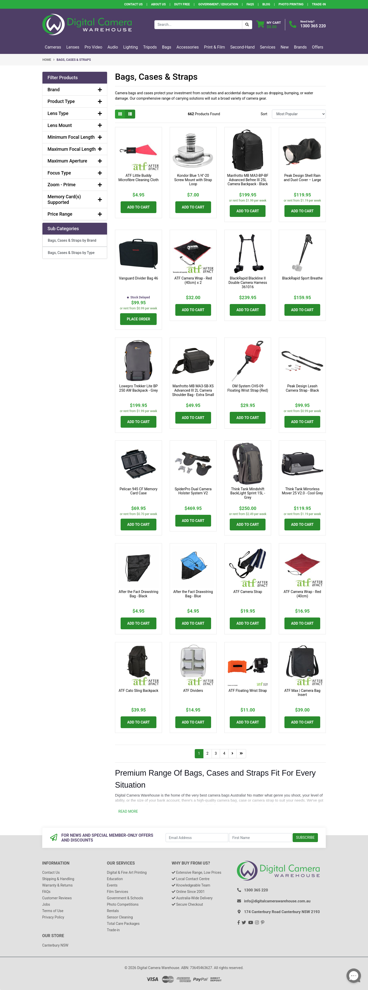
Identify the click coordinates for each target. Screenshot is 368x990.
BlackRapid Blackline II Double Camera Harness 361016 (247, 282)
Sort (264, 114)
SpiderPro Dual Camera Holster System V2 (193, 491)
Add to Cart (138, 207)
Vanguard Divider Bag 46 (138, 278)
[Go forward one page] (232, 753)
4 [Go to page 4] (224, 753)
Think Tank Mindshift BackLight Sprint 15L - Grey (247, 493)
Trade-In (319, 4)
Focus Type (75, 173)
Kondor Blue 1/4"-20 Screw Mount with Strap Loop (193, 179)
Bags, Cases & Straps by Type (71, 253)
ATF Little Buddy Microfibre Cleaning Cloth (138, 177)
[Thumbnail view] (120, 114)
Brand (75, 89)
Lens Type (75, 113)
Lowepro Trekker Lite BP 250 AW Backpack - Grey (138, 388)
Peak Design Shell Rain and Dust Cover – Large (302, 177)
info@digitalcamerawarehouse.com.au (277, 901)
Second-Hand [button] (242, 47)
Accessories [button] (188, 47)
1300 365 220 (313, 26)
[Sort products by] (299, 114)
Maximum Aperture (75, 161)
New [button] (285, 47)
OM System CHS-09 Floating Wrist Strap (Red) (247, 388)
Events (112, 885)
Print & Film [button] (214, 47)
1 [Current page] (199, 753)
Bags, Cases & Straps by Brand (72, 240)
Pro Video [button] (93, 47)
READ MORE (128, 811)
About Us (158, 4)
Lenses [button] (72, 47)
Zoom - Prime (75, 184)
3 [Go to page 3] (216, 753)
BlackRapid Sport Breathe (302, 278)
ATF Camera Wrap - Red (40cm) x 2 (193, 280)
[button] (75, 77)
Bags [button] (166, 47)
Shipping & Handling (58, 879)
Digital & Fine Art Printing (126, 872)
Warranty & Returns (57, 885)
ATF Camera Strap (247, 592)
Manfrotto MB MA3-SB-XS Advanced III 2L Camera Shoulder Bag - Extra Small (193, 390)
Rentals (113, 911)
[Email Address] (197, 837)
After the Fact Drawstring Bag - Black (138, 594)
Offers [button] (317, 47)
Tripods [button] (150, 47)
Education (115, 879)
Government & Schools (125, 898)
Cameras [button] (53, 47)
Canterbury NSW (55, 945)
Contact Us (133, 4)
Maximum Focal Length (75, 149)
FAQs (250, 4)
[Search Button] (247, 24)
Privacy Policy (53, 917)
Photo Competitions (123, 904)
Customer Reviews (57, 898)
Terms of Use (52, 911)
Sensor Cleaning (120, 917)
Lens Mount (75, 125)
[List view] (130, 114)
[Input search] (198, 24)
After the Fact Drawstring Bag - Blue (193, 594)
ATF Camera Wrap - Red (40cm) (302, 594)
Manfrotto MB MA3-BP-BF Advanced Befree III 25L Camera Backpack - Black (247, 179)
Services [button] (267, 47)
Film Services (117, 892)
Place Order (138, 319)
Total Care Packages (123, 924)
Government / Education (218, 4)
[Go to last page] (241, 753)
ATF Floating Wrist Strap (247, 691)
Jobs (46, 904)
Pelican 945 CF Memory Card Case (138, 491)
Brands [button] (300, 47)
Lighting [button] (130, 47)
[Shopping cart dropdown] (268, 24)
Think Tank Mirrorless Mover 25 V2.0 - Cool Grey (302, 491)
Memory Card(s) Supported (75, 199)
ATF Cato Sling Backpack (138, 691)
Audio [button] (113, 47)
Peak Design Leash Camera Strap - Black (302, 388)
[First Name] (260, 837)
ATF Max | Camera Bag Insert (302, 693)
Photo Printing (291, 4)
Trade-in (113, 930)
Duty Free (182, 4)
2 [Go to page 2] (207, 753)
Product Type (75, 101)
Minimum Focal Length (75, 137)
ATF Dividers (193, 691)
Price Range (75, 214)
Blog (266, 4)
